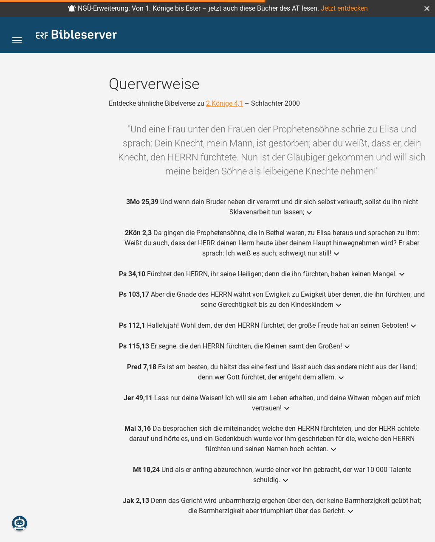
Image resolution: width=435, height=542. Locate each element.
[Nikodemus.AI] (19, 523)
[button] (427, 8)
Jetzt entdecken (344, 8)
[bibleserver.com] (76, 36)
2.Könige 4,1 (224, 103)
